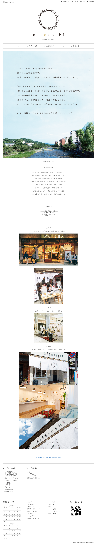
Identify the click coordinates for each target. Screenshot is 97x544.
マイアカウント (67, 2)
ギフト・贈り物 (14, 486)
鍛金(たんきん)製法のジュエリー (36, 474)
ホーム (20, 46)
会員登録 (76, 2)
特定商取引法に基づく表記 (34, 518)
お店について (30, 513)
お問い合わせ (75, 46)
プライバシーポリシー (55, 511)
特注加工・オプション (10, 491)
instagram (63, 46)
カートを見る (52, 509)
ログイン (83, 2)
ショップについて (49, 46)
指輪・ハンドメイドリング (14, 474)
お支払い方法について (32, 506)
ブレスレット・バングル (10, 480)
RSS (50, 513)
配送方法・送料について (33, 509)
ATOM (54, 513)
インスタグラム (31, 516)
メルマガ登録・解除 (32, 511)
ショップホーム (31, 502)
